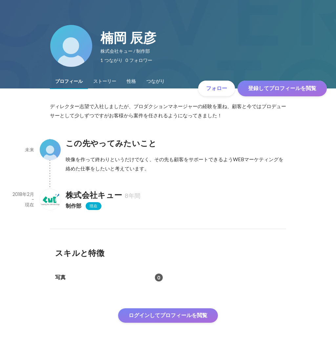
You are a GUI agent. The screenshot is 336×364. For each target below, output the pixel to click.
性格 (131, 81)
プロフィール (69, 81)
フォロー (216, 88)
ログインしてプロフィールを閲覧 (168, 315)
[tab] (69, 81)
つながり (155, 81)
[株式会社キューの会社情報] (49, 199)
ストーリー (104, 81)
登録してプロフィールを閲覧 (282, 88)
